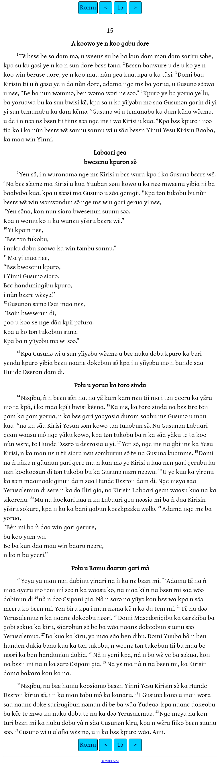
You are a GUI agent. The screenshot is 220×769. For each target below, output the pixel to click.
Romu (88, 7)
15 (120, 7)
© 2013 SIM (110, 761)
